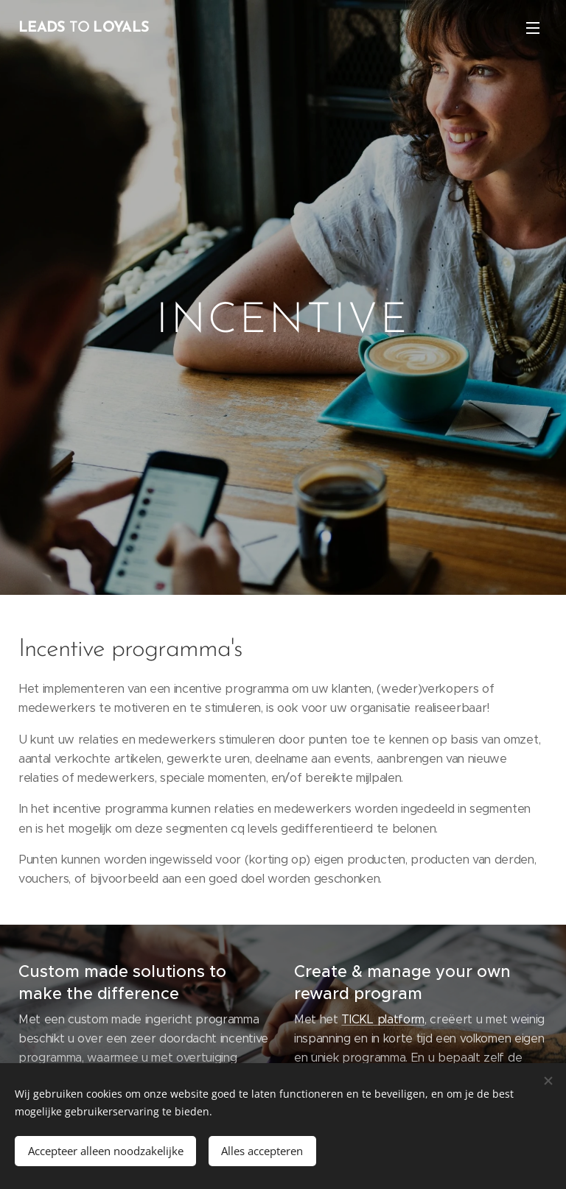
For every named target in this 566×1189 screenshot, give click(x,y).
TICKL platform (382, 1019)
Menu (532, 28)
